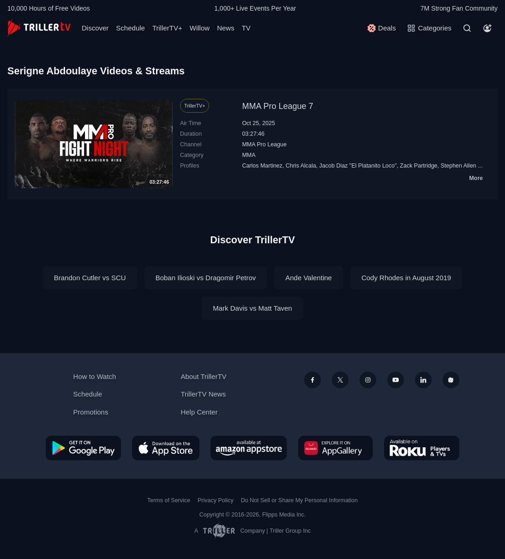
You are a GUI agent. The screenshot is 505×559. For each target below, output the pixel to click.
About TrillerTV (203, 376)
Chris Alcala (301, 165)
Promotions (90, 412)
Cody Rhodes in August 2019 (406, 278)
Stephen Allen (458, 165)
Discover (95, 28)
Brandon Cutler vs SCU (90, 278)
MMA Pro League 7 (277, 106)
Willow (200, 28)
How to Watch (94, 376)
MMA (248, 155)
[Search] (467, 28)
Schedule (130, 28)
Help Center (198, 412)
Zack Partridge (418, 165)
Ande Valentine (308, 278)
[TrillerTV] (39, 28)
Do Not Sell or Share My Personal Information (299, 500)
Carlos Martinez (262, 165)
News (225, 28)
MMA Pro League (264, 144)
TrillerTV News (203, 394)
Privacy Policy (216, 500)
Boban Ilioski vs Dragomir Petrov (206, 278)
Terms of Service (168, 500)
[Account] (487, 28)
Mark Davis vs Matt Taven (252, 308)
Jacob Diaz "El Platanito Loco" (358, 165)
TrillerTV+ (167, 28)
